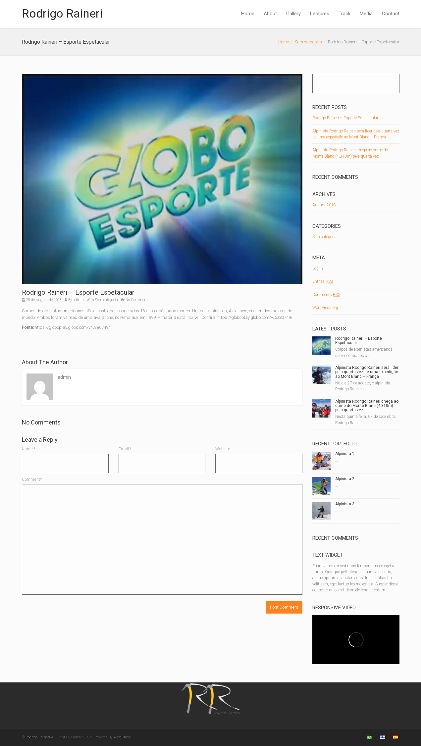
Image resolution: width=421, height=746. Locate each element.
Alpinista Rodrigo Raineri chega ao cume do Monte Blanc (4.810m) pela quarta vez (366, 405)
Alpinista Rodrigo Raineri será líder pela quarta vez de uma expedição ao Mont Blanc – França (366, 371)
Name (28, 449)
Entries (322, 281)
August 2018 (324, 205)
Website (222, 449)
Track (344, 14)
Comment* (32, 479)
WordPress (122, 737)
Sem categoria (308, 41)
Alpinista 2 (344, 478)
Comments (326, 294)
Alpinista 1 (344, 453)
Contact (390, 14)
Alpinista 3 (344, 504)
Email (125, 449)
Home (247, 14)
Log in (317, 268)
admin (78, 300)
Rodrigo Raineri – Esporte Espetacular (345, 118)
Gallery (293, 14)
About (270, 14)
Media (366, 14)
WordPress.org (325, 307)
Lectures (319, 14)
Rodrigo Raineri (62, 14)
